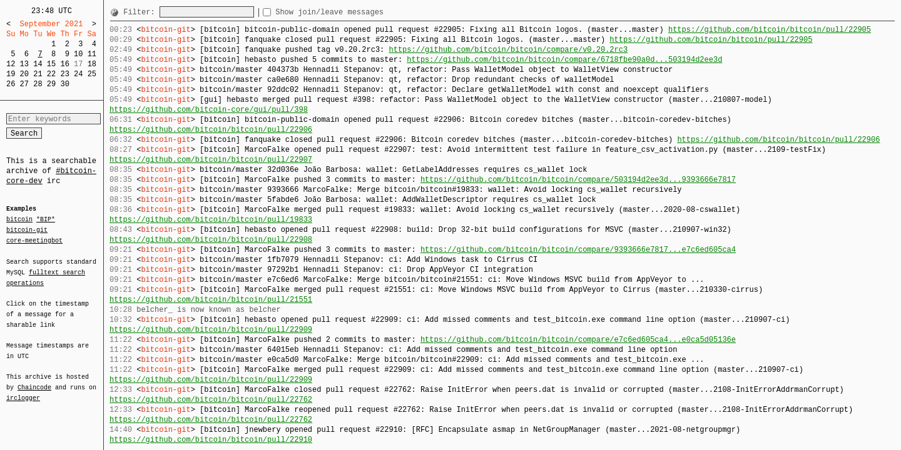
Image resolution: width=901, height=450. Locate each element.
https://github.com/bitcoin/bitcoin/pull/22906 (210, 129)
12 (10, 64)
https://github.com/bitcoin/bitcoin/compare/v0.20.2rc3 (508, 49)
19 (10, 74)
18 (92, 64)
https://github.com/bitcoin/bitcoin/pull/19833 (210, 219)
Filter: (141, 12)
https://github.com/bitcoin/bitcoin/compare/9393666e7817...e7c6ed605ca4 (578, 249)
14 (37, 64)
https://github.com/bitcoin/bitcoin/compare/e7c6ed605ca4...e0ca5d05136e (578, 339)
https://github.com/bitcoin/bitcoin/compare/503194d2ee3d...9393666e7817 (578, 179)
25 (92, 74)
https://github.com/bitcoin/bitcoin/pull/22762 (210, 399)
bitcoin (19, 220)
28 (37, 84)
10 (78, 54)
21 (37, 74)
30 (64, 84)
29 (51, 84)
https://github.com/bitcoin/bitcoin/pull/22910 (210, 439)
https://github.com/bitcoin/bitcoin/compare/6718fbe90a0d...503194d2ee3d (564, 59)
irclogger (23, 390)
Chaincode (34, 380)
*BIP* (45, 220)
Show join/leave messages (352, 12)
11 (92, 54)
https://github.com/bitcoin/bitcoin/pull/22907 (210, 159)
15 (51, 64)
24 (78, 74)
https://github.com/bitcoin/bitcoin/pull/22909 (210, 329)
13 (24, 64)
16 (64, 64)
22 (51, 74)
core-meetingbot (34, 240)
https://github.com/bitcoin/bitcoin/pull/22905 (769, 29)
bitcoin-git (27, 230)
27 (24, 84)
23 (64, 74)
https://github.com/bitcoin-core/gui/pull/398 (208, 109)
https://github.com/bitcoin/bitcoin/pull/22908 (210, 239)
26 (10, 84)
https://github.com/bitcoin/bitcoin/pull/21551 (210, 299)
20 (24, 74)
